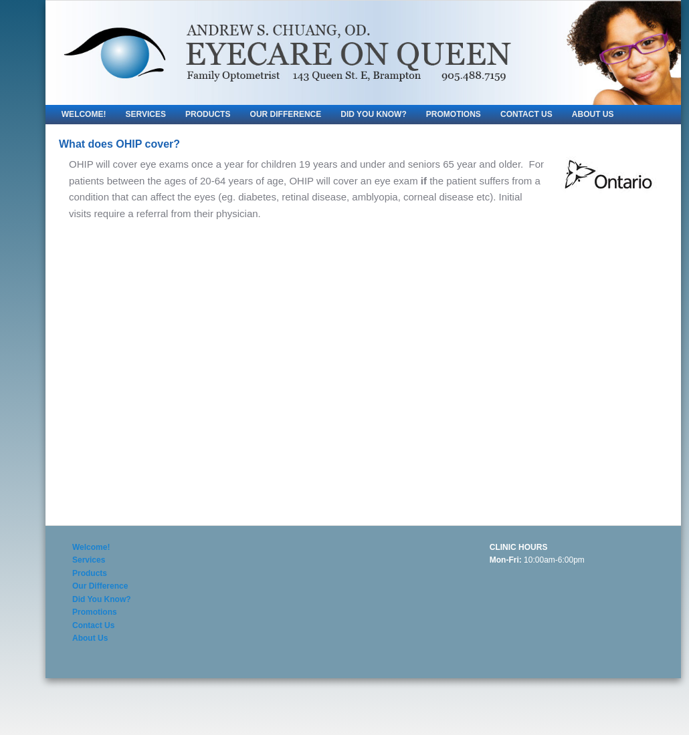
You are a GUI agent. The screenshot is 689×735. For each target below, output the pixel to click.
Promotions (453, 114)
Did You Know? (373, 114)
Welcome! (84, 114)
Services (146, 114)
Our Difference (286, 114)
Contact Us (526, 114)
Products (207, 114)
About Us (593, 114)
